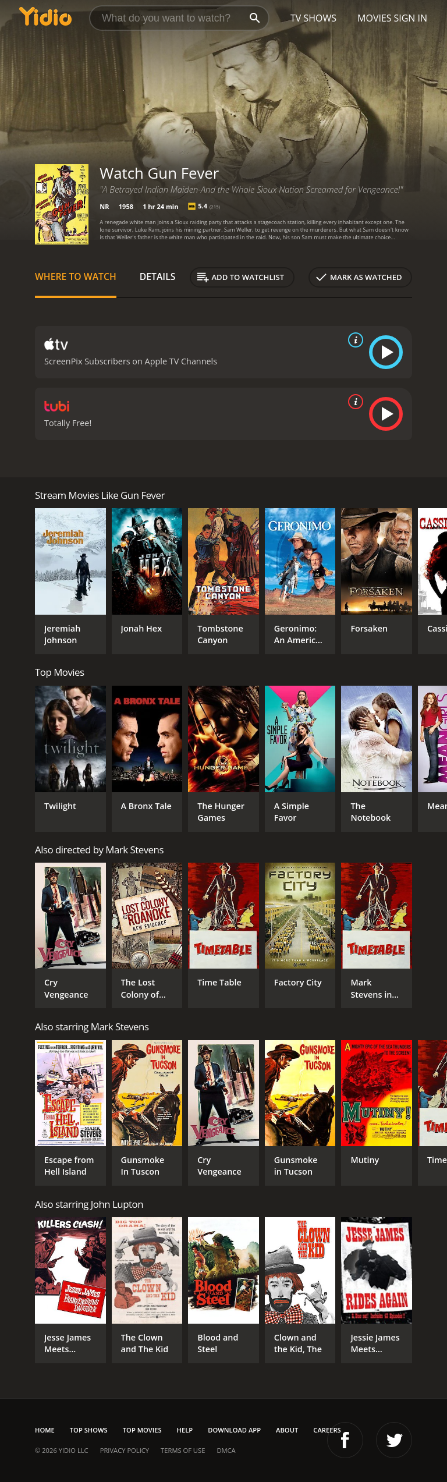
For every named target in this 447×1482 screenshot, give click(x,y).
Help (185, 1430)
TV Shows (313, 18)
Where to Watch (75, 276)
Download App (234, 1430)
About (287, 1430)
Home (45, 1430)
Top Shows (89, 1430)
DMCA (226, 1450)
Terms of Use (183, 1450)
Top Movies (142, 1430)
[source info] (353, 340)
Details (158, 276)
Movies (374, 18)
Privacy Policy (124, 1450)
